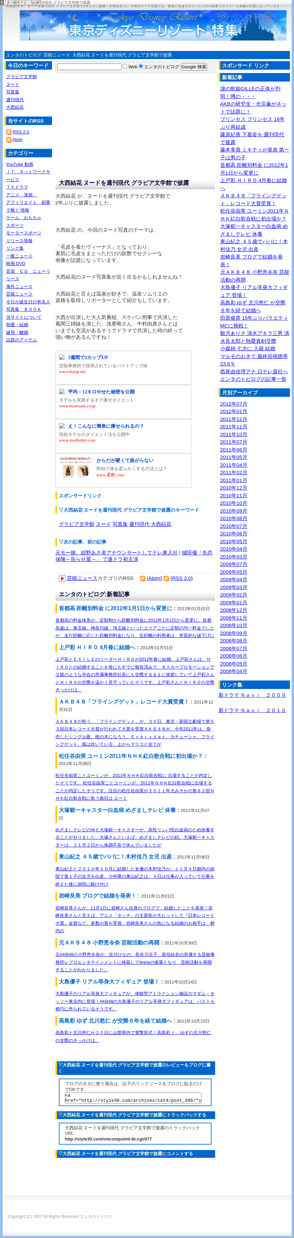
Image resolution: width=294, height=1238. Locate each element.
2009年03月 (233, 587)
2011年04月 (233, 465)
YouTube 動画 (20, 164)
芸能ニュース (57, 54)
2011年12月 (233, 419)
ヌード (103, 524)
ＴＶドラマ (17, 187)
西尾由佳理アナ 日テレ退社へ (254, 371)
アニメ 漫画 (21, 194)
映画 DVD (15, 263)
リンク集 (15, 248)
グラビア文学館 (76, 524)
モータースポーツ (23, 232)
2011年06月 (233, 450)
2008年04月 (233, 671)
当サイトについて (23, 317)
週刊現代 (139, 524)
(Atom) (154, 578)
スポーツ (15, 225)
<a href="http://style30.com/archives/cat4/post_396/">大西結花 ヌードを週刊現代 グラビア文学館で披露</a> (133, 1099)
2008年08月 (233, 640)
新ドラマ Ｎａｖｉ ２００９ (252, 695)
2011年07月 (233, 442)
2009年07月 (233, 564)
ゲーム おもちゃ (23, 217)
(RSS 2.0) (181, 578)
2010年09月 (233, 511)
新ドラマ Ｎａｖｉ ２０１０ (252, 710)
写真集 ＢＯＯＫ (23, 309)
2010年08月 (233, 518)
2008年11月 (233, 618)
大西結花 (161, 524)
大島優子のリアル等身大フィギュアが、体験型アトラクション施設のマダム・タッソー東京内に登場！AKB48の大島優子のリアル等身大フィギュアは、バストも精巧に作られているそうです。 (135, 1001)
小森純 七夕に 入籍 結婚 (248, 348)
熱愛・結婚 (17, 324)
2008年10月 (233, 625)
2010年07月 (233, 526)
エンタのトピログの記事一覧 (253, 379)
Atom (17, 139)
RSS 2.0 (21, 132)
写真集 (120, 524)
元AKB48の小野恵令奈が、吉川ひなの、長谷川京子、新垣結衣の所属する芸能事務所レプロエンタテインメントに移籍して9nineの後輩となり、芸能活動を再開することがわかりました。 (135, 962)
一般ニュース (19, 256)
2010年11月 (233, 495)
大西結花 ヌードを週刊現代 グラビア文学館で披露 (122, 54)
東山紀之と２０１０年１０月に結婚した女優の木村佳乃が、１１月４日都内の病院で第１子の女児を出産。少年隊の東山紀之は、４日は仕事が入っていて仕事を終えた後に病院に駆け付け (134, 876)
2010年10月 (233, 503)
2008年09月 (233, 633)
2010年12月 (233, 488)
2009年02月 (233, 595)
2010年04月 (233, 549)
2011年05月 (233, 457)
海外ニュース (19, 286)
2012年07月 (233, 404)
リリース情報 (19, 240)
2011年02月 (233, 472)
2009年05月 (233, 572)
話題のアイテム (21, 339)
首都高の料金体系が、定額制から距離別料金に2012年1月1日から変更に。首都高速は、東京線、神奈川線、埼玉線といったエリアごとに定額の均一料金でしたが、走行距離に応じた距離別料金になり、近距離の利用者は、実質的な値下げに (134, 628)
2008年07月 (233, 648)
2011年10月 (233, 434)
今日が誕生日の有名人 (28, 301)
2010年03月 (233, 557)
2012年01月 (233, 411)
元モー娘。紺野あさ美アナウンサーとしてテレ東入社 (116, 552)
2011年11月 (233, 426)
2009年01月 (233, 602)
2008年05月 (233, 664)
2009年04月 (233, 579)
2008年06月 (233, 656)
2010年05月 (233, 541)
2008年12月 (233, 610)
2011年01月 (233, 480)
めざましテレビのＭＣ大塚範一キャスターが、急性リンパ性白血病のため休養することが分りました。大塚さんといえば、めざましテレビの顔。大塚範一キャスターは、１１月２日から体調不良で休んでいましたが (134, 837)
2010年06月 (233, 533)
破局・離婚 (17, 332)
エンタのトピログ (23, 54)
